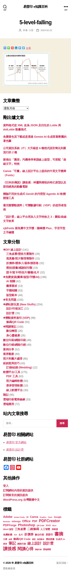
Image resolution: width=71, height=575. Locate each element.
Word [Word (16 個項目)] (54, 525)
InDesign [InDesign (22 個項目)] (16, 521)
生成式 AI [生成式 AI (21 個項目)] (60, 539)
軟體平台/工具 (11, 372)
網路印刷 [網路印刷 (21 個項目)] (21, 544)
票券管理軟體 (14, 385)
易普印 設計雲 (15, 449)
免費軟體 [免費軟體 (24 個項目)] (7, 534)
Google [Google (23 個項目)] (57, 517)
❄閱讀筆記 (9, 326)
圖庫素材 (11, 285)
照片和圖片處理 (12, 358)
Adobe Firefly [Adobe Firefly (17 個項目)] (19, 517)
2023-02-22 (46, 30)
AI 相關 (10, 281)
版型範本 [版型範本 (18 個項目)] (40, 539)
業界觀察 (8, 354)
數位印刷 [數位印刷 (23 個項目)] (39, 534)
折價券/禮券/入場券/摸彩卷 (22, 263)
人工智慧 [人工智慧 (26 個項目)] (45, 529)
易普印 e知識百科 (35, 6)
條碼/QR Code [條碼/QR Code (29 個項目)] (21, 539)
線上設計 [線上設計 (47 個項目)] (34, 543)
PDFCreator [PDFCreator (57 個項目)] (49, 521)
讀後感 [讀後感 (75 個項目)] (9, 548)
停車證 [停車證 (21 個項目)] (55, 529)
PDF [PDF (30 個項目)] (34, 521)
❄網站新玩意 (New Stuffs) (19, 304)
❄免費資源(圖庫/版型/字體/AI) (21, 277)
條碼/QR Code (15, 322)
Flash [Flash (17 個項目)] (50, 517)
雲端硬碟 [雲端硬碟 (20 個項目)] (47, 549)
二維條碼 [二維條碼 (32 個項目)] (33, 529)
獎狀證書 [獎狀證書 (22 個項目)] (50, 539)
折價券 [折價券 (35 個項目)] (28, 534)
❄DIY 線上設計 (12, 249)
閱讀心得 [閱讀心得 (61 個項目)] (25, 549)
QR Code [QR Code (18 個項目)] (40, 525)
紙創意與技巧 (11, 363)
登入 (6, 485)
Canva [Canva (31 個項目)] (34, 516)
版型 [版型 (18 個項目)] (34, 539)
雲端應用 (8, 404)
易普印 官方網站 (16, 442)
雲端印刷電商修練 (14, 399)
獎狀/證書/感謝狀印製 (19, 267)
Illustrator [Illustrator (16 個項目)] (6, 521)
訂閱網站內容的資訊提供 (18, 490)
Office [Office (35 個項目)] (26, 521)
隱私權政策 (9, 568)
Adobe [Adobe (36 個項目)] (7, 516)
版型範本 (11, 295)
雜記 (6, 394)
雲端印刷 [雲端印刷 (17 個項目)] (38, 549)
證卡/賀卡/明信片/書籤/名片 (22, 272)
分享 (28, 48)
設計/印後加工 (14, 308)
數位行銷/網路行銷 (14, 344)
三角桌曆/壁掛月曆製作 (20, 253)
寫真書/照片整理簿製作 (20, 258)
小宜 (31, 30)
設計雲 (10, 313)
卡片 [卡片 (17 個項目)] (15, 535)
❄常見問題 (9, 299)
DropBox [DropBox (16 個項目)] (43, 517)
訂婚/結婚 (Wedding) (19, 367)
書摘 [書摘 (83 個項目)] (58, 533)
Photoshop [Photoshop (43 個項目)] (26, 525)
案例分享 (8, 349)
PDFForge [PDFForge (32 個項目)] (9, 525)
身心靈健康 (13, 335)
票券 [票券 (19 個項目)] (5, 544)
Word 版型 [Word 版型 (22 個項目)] (8, 529)
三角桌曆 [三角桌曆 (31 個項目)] (20, 529)
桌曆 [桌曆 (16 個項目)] (10, 539)
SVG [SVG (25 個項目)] (48, 525)
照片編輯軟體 (14, 380)
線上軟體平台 (14, 390)
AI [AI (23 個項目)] (27, 517)
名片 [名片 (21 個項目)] (21, 535)
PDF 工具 (12, 376)
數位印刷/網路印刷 (14, 340)
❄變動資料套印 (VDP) (16, 317)
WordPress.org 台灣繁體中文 (21, 499)
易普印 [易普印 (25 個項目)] (49, 534)
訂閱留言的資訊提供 (15, 495)
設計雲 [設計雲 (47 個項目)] (48, 543)
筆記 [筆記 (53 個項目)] (12, 543)
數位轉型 (11, 330)
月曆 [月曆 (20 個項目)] (5, 539)
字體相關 (11, 290)
